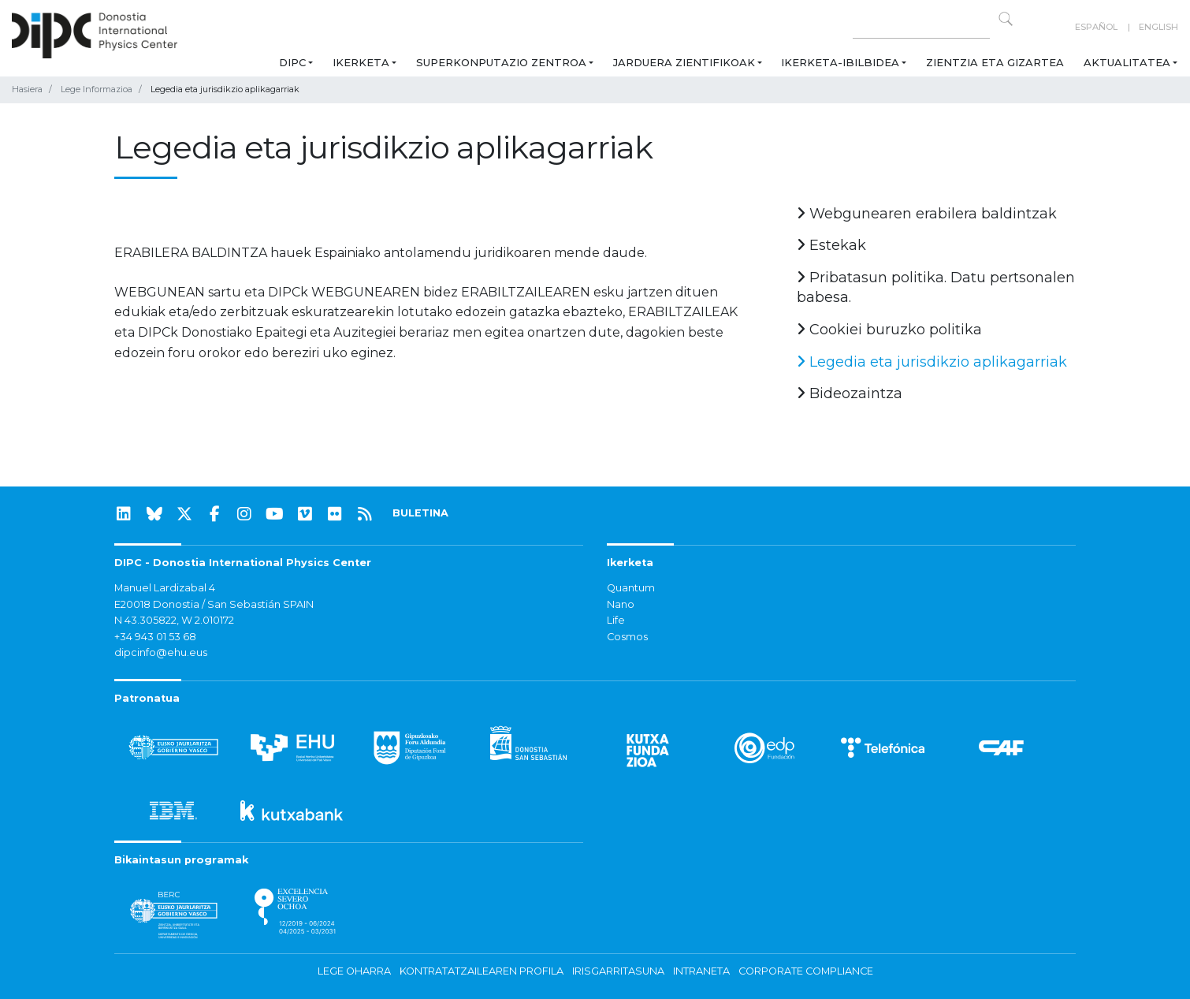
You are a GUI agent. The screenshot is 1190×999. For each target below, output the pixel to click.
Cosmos (627, 637)
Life (616, 620)
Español (1096, 26)
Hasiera (27, 89)
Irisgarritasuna (618, 971)
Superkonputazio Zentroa (501, 62)
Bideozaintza (849, 393)
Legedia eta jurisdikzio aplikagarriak (932, 362)
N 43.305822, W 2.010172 (174, 620)
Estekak (831, 245)
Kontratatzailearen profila (481, 971)
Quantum (631, 588)
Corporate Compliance (805, 971)
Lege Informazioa (96, 89)
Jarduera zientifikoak (684, 62)
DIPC (292, 62)
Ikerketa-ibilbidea (840, 62)
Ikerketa (361, 62)
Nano (620, 604)
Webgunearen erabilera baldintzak (927, 213)
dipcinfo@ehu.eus (160, 652)
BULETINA (420, 513)
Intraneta (701, 971)
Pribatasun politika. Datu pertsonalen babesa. (936, 288)
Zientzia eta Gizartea (995, 62)
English (1158, 26)
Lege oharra (354, 971)
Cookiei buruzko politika (889, 329)
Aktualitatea (1127, 62)
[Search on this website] (921, 27)
